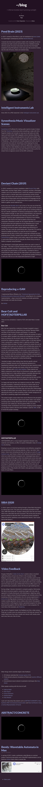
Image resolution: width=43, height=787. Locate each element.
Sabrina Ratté (8, 689)
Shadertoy (9, 131)
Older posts (7, 779)
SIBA (35, 407)
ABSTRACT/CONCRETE (31, 701)
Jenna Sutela (36, 36)
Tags (21, 17)
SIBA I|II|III (7, 502)
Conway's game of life (25, 675)
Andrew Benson (8, 695)
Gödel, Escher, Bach (18, 574)
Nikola (33, 21)
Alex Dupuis (7, 691)
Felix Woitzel (7, 697)
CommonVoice (5, 237)
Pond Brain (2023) (11, 31)
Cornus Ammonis (8, 693)
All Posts (21, 16)
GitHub (5, 303)
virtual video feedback (20, 369)
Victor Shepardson (21, 21)
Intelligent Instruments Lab (17, 107)
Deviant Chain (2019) (13, 183)
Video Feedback (10, 568)
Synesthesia (4, 129)
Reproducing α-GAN (13, 289)
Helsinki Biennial (28, 38)
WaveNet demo (15, 205)
